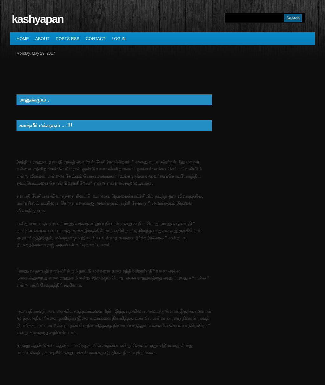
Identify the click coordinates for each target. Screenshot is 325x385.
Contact (95, 38)
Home (23, 38)
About (42, 38)
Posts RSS (67, 38)
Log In (119, 38)
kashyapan (37, 19)
